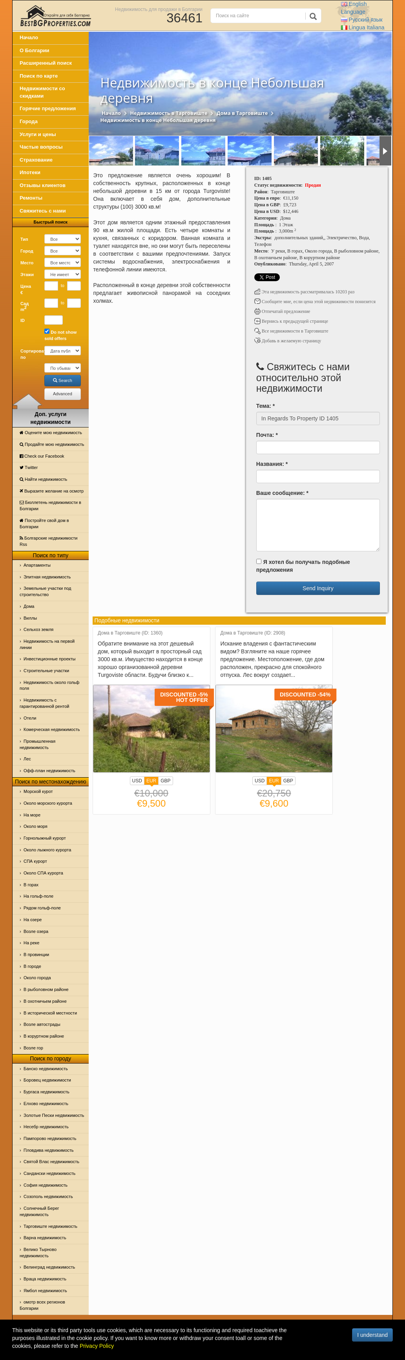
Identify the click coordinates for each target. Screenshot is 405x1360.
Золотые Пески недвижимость (54, 1115)
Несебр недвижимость (46, 1126)
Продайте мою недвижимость (52, 444)
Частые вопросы (41, 147)
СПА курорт (35, 861)
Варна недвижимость (45, 1237)
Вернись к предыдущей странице (291, 321)
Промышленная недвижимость (37, 744)
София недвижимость (46, 1185)
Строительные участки (46, 670)
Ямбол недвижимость (45, 1290)
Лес (27, 758)
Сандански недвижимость (49, 1173)
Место (26, 262)
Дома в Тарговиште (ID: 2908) (253, 633)
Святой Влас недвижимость (51, 1161)
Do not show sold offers (60, 335)
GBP (165, 781)
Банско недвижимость (46, 1068)
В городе (32, 966)
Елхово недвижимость (46, 1103)
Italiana (363, 27)
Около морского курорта (48, 803)
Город (26, 251)
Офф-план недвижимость (49, 770)
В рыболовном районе (46, 989)
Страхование (36, 160)
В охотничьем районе (45, 1001)
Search (62, 380)
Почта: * (267, 435)
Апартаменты (37, 565)
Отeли (30, 718)
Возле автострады (42, 1024)
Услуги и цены (38, 134)
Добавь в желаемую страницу (287, 341)
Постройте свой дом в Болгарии (44, 523)
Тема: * (265, 406)
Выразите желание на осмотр (52, 491)
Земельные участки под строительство (45, 591)
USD (137, 781)
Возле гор (33, 1047)
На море (32, 815)
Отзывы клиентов (43, 185)
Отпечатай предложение (282, 311)
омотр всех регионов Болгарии (42, 1305)
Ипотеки (30, 172)
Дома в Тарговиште (242, 113)
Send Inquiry (318, 588)
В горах (31, 884)
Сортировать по (29, 354)
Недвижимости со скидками (42, 92)
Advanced (62, 393)
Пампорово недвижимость (50, 1138)
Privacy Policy (97, 1346)
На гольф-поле (38, 896)
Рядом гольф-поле (42, 907)
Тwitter (29, 467)
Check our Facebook (42, 456)
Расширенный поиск (46, 63)
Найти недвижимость (43, 479)
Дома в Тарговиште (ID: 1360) (130, 633)
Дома (29, 606)
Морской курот (38, 791)
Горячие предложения (48, 108)
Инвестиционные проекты (49, 658)
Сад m (24, 306)
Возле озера (36, 931)
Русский (362, 19)
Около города (37, 977)
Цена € (25, 289)
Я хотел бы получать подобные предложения (303, 566)
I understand (372, 1335)
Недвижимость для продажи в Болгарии (158, 9)
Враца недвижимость (45, 1278)
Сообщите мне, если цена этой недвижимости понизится (315, 301)
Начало (29, 37)
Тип (24, 239)
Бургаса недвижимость (46, 1091)
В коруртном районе (44, 1036)
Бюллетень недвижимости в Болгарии (50, 505)
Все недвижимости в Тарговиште (291, 331)
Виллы (30, 618)
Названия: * (272, 464)
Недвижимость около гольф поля (49, 685)
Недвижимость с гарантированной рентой (44, 703)
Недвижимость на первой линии (47, 644)
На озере (33, 919)
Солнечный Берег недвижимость (39, 1211)
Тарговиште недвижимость (50, 1226)
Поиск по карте (39, 76)
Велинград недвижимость (49, 1267)
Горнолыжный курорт (45, 838)
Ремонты (31, 198)
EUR (151, 781)
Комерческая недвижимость (52, 729)
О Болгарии (34, 50)
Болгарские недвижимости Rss (48, 541)
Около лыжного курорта (47, 849)
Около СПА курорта (43, 873)
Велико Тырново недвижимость (38, 1252)
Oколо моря (35, 826)
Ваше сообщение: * (282, 493)
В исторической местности (50, 1013)
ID (22, 320)
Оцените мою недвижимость (51, 432)
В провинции (36, 954)
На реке (31, 942)
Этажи (27, 274)
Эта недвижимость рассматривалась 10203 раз (304, 292)
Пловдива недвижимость (49, 1150)
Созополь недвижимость (48, 1196)
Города (29, 121)
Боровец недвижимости (47, 1080)
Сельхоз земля (38, 629)
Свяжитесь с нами (43, 211)
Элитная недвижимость (47, 577)
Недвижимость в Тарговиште (168, 113)
